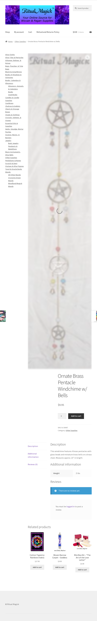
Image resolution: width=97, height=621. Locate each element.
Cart (30, 32)
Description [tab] (33, 446)
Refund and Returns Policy (48, 32)
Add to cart (76, 416)
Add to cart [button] (37, 567)
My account (19, 32)
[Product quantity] (62, 416)
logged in (70, 506)
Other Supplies (20, 41)
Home (10, 41)
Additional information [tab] (33, 455)
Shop (7, 32)
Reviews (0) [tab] (33, 464)
